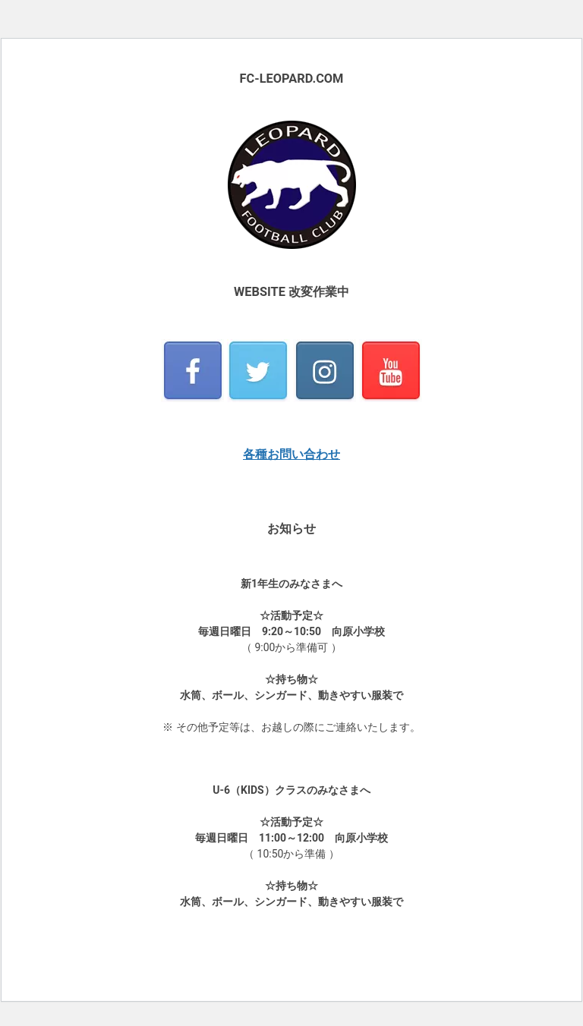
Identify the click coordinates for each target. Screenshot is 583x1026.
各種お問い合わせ (291, 454)
